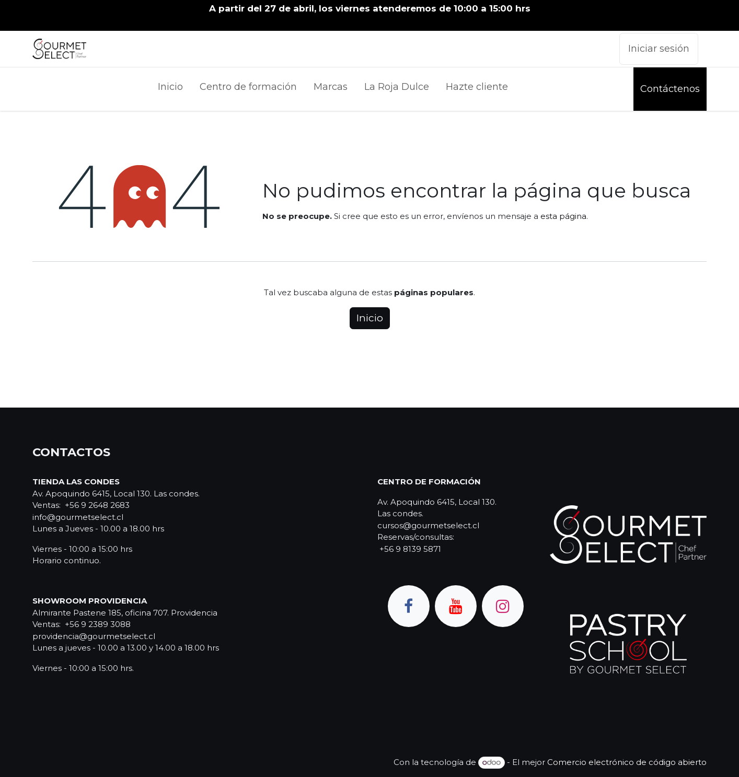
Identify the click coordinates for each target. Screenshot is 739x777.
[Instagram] (503, 606)
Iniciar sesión (658, 48)
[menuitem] (170, 89)
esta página (563, 216)
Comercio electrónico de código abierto (627, 762)
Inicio (369, 318)
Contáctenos (670, 89)
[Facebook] (409, 606)
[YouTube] (456, 606)
